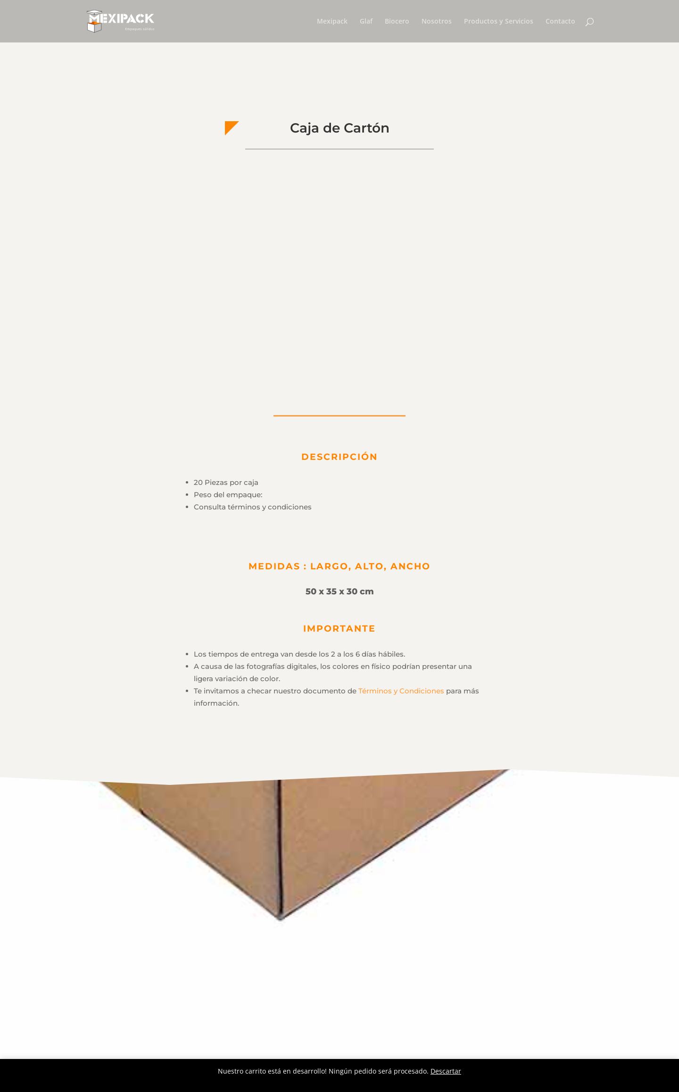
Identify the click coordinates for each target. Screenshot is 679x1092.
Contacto (560, 21)
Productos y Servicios (498, 21)
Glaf (366, 21)
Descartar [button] (446, 1071)
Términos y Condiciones (401, 690)
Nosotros (437, 21)
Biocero (397, 21)
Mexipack (332, 21)
